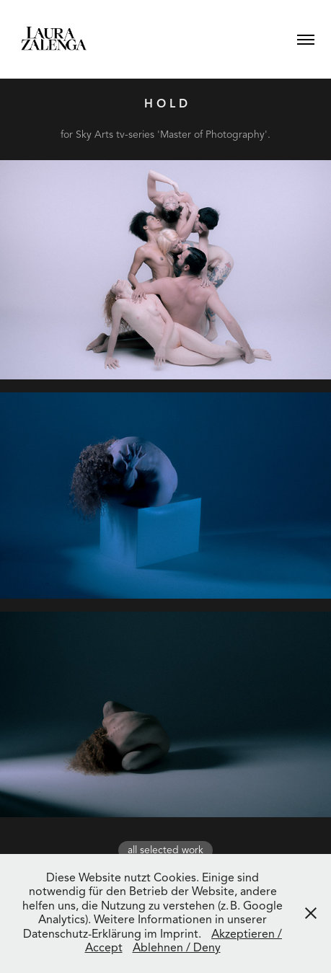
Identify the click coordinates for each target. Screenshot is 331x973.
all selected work (165, 850)
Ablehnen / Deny (177, 948)
